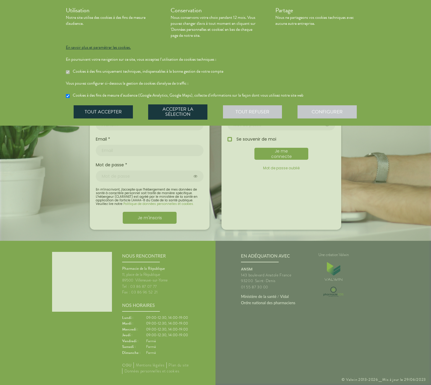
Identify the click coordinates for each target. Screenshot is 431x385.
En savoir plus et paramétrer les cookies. (98, 48)
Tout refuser (253, 111)
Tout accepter (103, 111)
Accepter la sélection (178, 112)
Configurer (327, 111)
